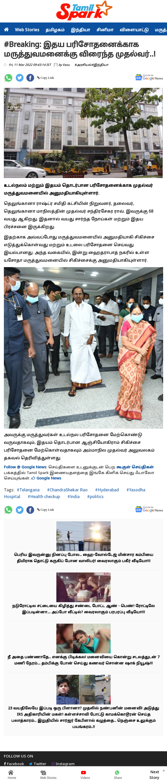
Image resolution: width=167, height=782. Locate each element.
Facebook (14, 764)
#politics (95, 496)
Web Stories (27, 30)
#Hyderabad (106, 490)
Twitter (37, 764)
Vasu (66, 65)
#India (73, 496)
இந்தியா (80, 30)
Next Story (154, 774)
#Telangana (28, 490)
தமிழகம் (55, 30)
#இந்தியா (100, 65)
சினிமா (104, 30)
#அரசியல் (83, 65)
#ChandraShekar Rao (67, 490)
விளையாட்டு (134, 30)
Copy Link (47, 77)
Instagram (63, 764)
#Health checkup (43, 496)
